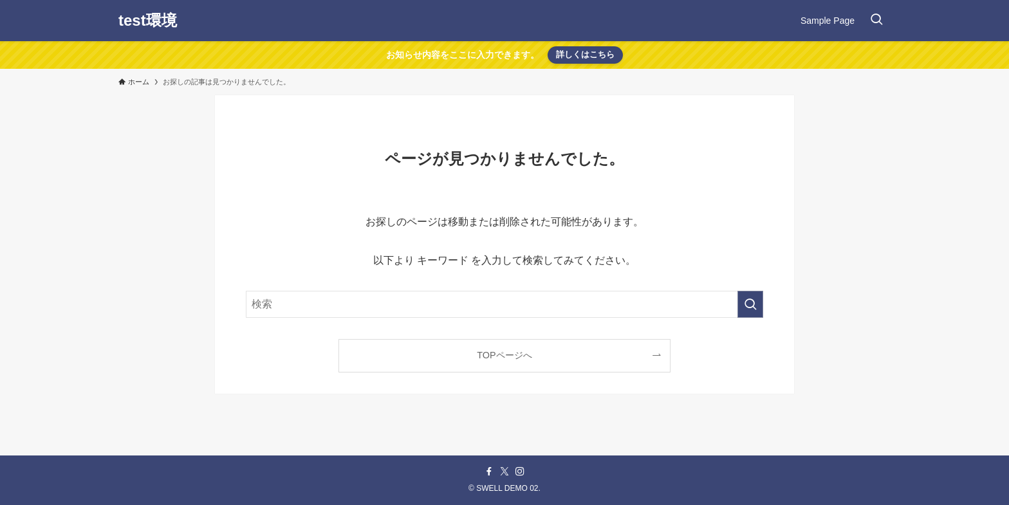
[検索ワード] (504, 304)
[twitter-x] (504, 471)
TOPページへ (504, 355)
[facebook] (489, 471)
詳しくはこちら (585, 54)
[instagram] (520, 471)
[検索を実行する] (750, 304)
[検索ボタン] (876, 20)
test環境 (147, 20)
